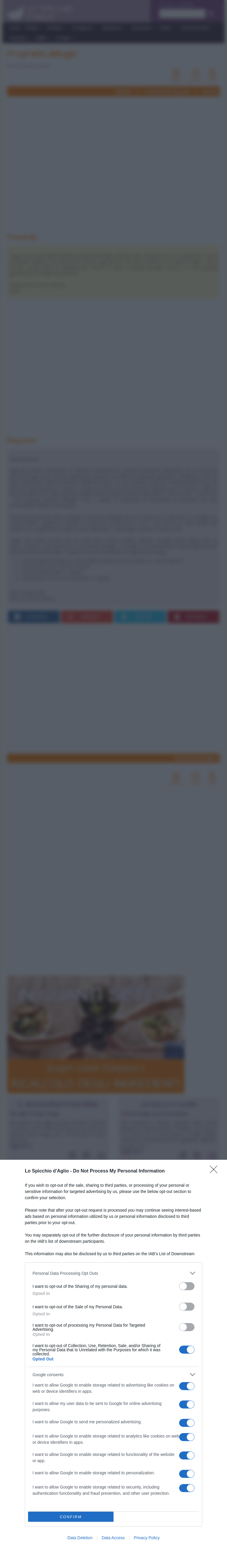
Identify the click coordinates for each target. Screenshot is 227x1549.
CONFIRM (71, 1517)
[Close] (215, 1171)
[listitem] (113, 1273)
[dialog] (113, 1354)
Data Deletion (80, 1537)
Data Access (113, 1537)
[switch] (186, 1286)
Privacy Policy (147, 1537)
